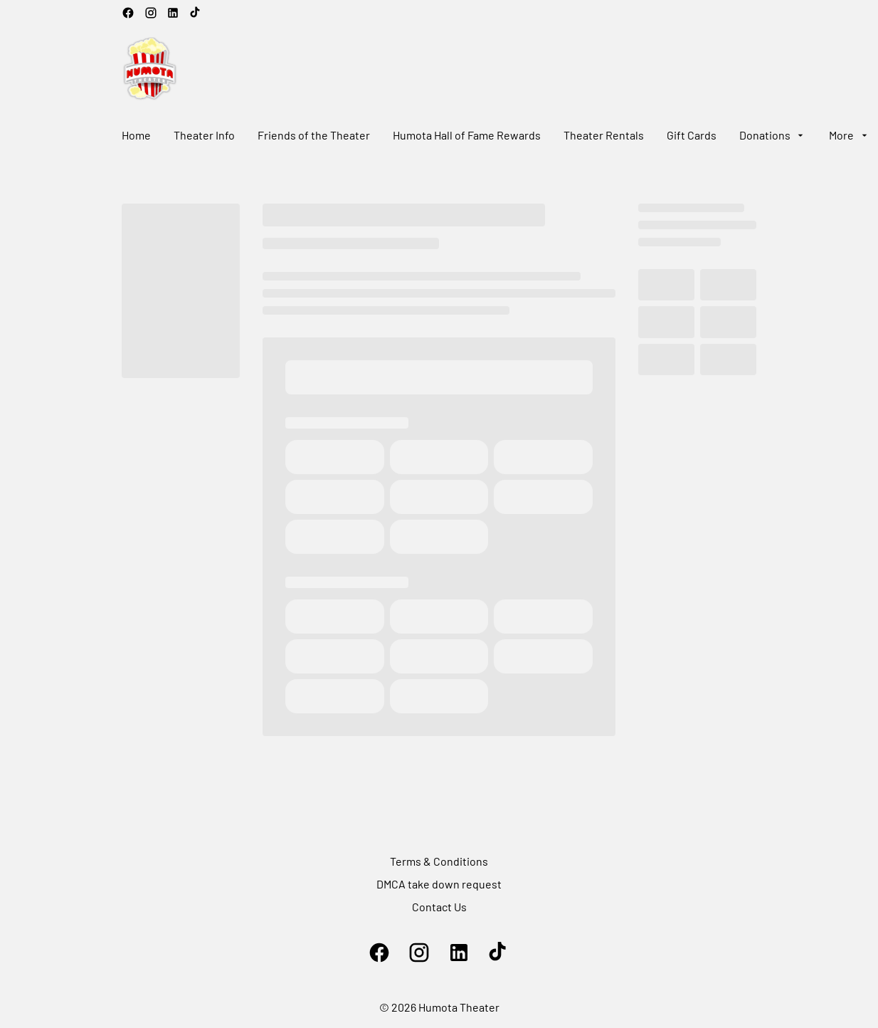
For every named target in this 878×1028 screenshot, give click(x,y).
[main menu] (496, 135)
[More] (849, 135)
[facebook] (128, 12)
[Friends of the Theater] (314, 135)
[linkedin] (172, 12)
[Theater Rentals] (604, 135)
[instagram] (150, 12)
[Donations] (772, 135)
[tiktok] (195, 12)
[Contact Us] (439, 907)
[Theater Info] (204, 135)
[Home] (136, 135)
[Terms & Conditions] (439, 861)
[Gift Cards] (691, 135)
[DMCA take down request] (439, 884)
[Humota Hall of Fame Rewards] (467, 135)
